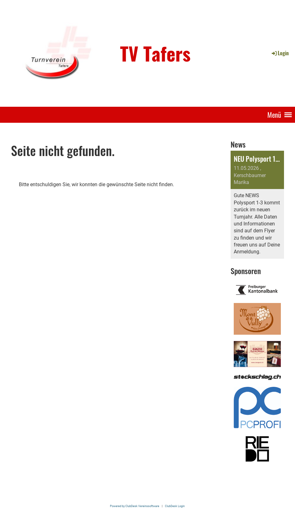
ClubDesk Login (175, 506)
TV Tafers (155, 53)
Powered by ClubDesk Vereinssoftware (134, 506)
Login (280, 53)
